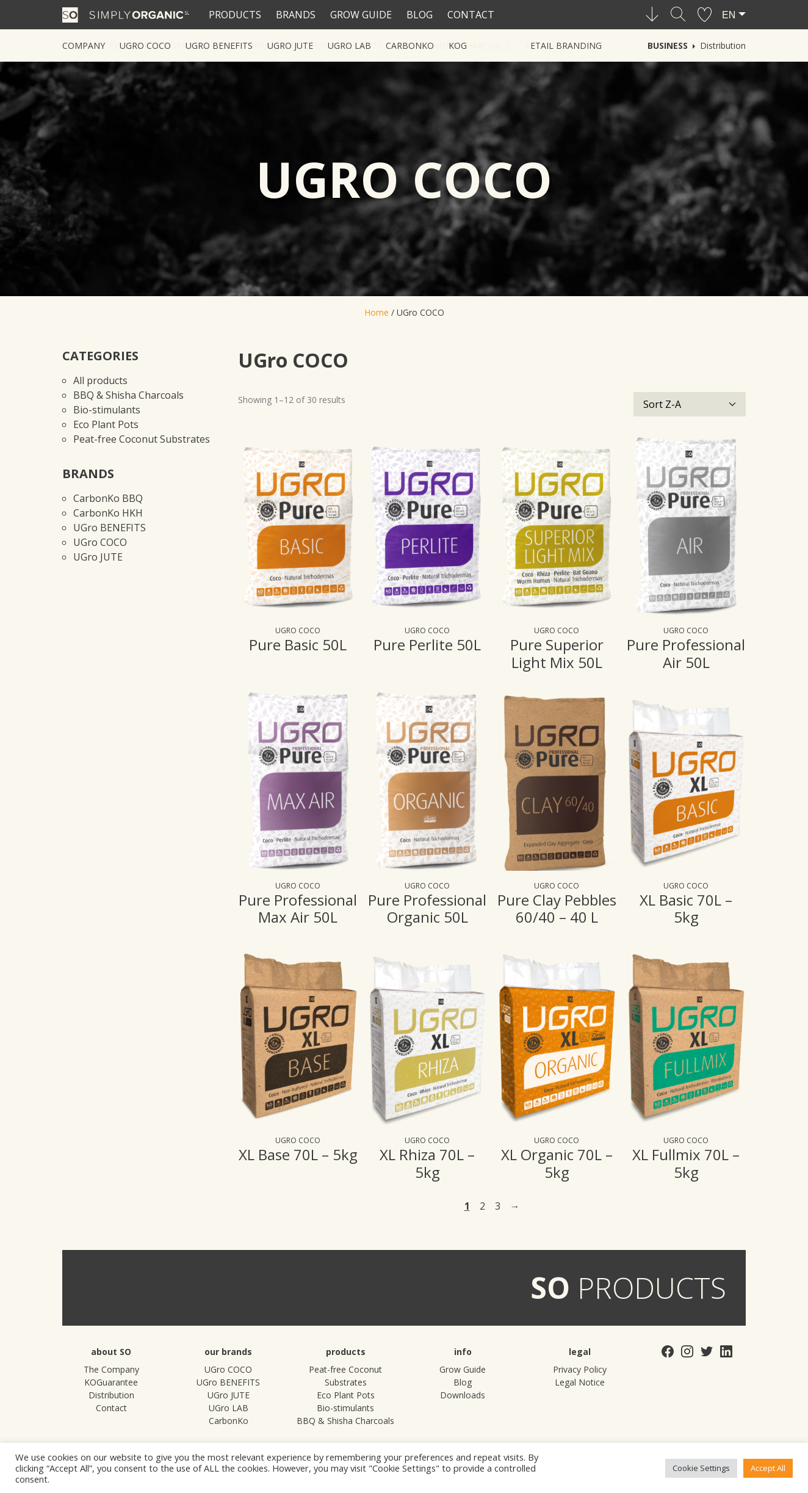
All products (100, 380)
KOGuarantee (111, 1382)
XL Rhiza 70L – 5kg (427, 1163)
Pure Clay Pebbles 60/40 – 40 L (556, 909)
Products (235, 14)
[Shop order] (689, 404)
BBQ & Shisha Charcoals (128, 395)
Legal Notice (580, 1382)
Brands (296, 14)
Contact (470, 14)
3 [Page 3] (497, 1206)
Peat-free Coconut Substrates (141, 439)
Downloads (462, 1395)
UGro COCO (100, 542)
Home (376, 312)
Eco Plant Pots (106, 424)
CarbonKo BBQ (108, 498)
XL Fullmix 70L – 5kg (686, 1163)
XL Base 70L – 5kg (298, 1154)
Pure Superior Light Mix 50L (557, 653)
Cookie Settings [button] (701, 1467)
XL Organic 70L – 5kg (557, 1163)
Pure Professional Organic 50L (427, 909)
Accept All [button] (768, 1467)
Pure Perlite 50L (427, 644)
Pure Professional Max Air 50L (298, 909)
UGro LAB (228, 1408)
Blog (419, 14)
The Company (111, 1369)
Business (667, 45)
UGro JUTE (98, 557)
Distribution (723, 45)
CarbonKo (228, 1420)
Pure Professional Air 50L (686, 653)
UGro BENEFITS (109, 527)
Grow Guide (361, 14)
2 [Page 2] (482, 1206)
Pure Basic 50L (298, 644)
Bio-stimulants (106, 409)
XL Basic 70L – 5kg (686, 909)
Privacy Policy (580, 1369)
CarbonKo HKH (108, 513)
